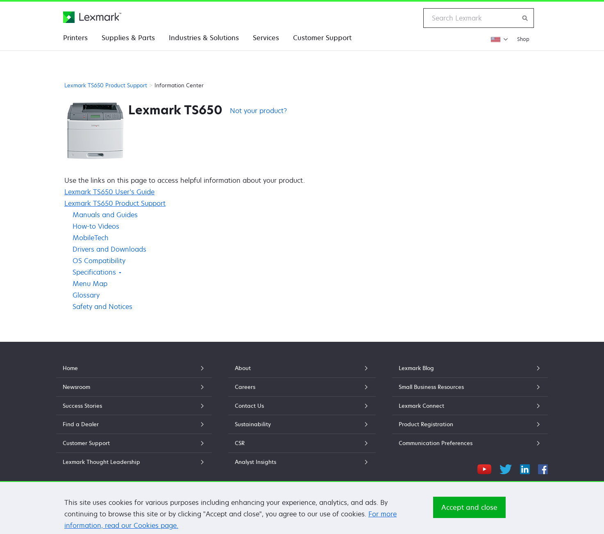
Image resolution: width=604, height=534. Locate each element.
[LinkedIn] (525, 468)
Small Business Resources (470, 387)
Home (134, 368)
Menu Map (90, 283)
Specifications (97, 272)
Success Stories (134, 405)
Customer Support (322, 37)
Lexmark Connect (470, 405)
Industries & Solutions (204, 37)
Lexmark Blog (470, 368)
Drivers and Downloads (109, 249)
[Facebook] (543, 468)
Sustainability (302, 424)
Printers (75, 37)
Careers (302, 387)
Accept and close (469, 515)
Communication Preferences (470, 443)
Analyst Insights (302, 462)
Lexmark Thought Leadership (134, 462)
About (302, 368)
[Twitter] (506, 468)
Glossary (86, 295)
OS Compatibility (99, 260)
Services (266, 37)
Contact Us (302, 405)
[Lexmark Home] (92, 17)
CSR (302, 443)
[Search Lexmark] (525, 18)
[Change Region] (499, 39)
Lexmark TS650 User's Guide (109, 191)
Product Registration (470, 424)
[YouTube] (484, 468)
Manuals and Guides (105, 214)
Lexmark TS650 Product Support (105, 85)
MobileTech (91, 237)
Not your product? (258, 110)
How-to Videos (96, 226)
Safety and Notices (102, 306)
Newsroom (134, 387)
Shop (523, 39)
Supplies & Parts (128, 37)
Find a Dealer (134, 424)
